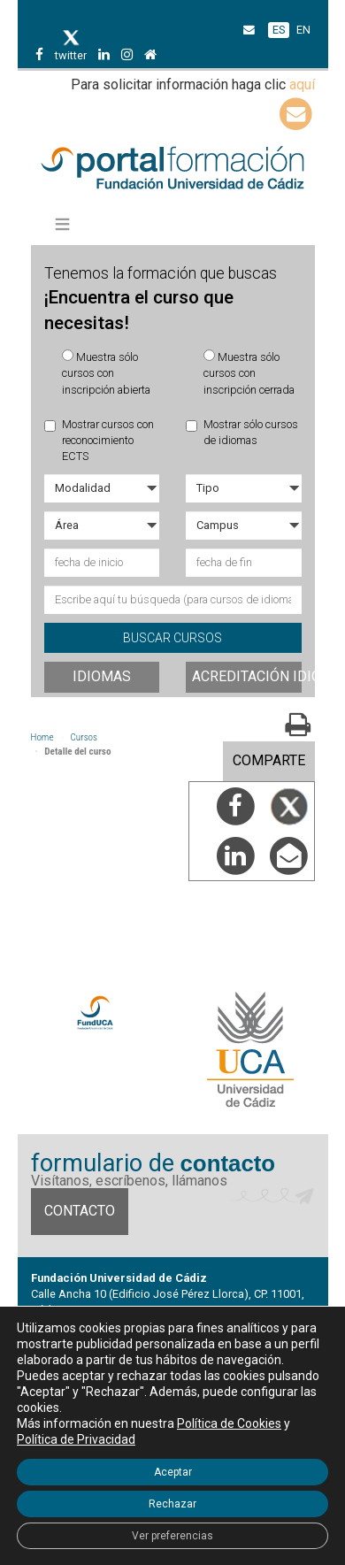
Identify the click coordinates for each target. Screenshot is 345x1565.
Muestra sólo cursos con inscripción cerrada (249, 372)
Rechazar (172, 1504)
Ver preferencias (172, 1536)
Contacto (79, 1210)
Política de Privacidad (76, 1439)
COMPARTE (269, 760)
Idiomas (102, 676)
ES (278, 29)
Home (42, 737)
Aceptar (173, 1472)
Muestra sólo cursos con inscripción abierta (106, 372)
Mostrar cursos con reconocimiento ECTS (99, 441)
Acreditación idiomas (247, 676)
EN (303, 29)
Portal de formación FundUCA (173, 169)
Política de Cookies (229, 1423)
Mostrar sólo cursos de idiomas (242, 432)
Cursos (84, 737)
